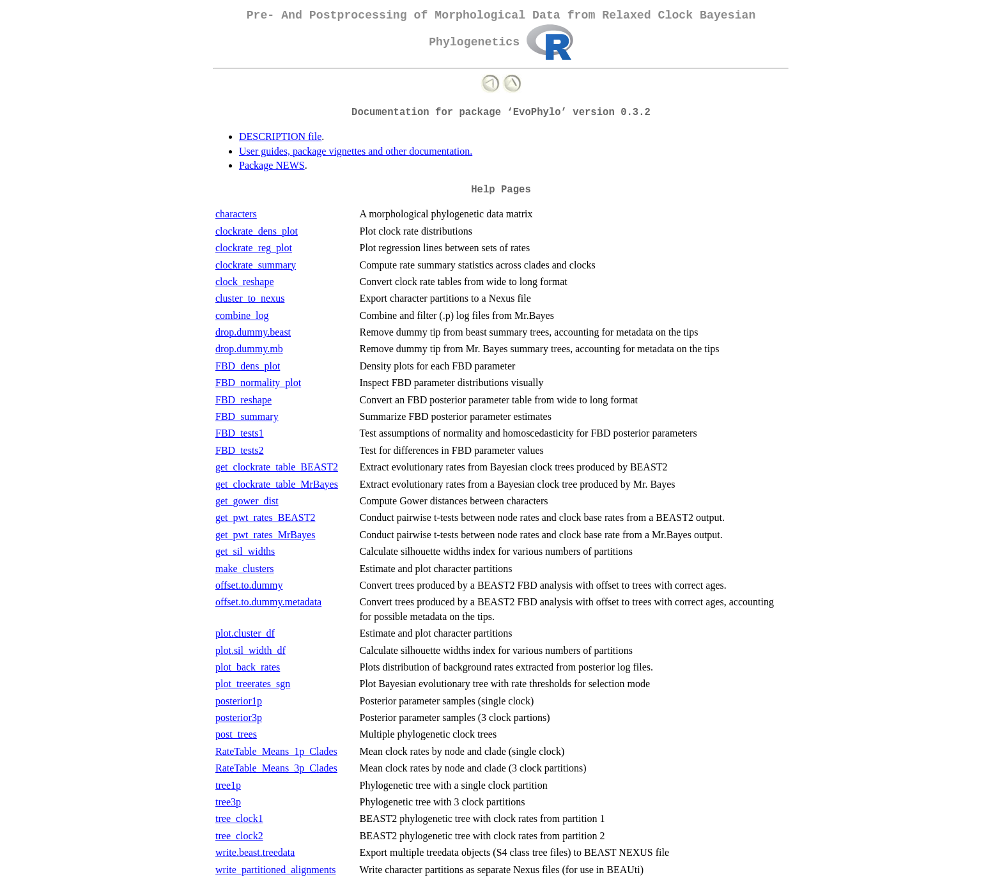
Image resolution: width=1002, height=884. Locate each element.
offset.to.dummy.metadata (268, 601)
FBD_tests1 (239, 433)
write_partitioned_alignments (275, 869)
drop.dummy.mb (249, 348)
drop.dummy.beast (253, 332)
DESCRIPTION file (280, 136)
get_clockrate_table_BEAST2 (276, 466)
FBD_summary (247, 416)
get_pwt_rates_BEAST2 (265, 517)
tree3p (228, 801)
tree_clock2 (239, 835)
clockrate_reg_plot (253, 247)
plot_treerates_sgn (252, 683)
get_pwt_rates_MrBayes (265, 534)
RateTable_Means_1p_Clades (276, 751)
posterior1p (238, 700)
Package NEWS (272, 165)
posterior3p (238, 717)
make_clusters (244, 568)
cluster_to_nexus (249, 298)
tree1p (228, 785)
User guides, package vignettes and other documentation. (355, 151)
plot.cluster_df (245, 633)
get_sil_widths (245, 551)
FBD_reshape (243, 399)
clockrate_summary (255, 265)
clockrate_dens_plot (256, 231)
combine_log (242, 315)
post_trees (236, 734)
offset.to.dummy (248, 585)
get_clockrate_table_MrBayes (276, 484)
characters (236, 213)
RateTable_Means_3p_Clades (276, 768)
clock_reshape (244, 281)
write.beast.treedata (255, 852)
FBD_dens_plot (247, 366)
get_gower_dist (247, 500)
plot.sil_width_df (250, 650)
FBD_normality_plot (258, 382)
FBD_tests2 (239, 450)
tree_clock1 (239, 818)
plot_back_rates (247, 667)
